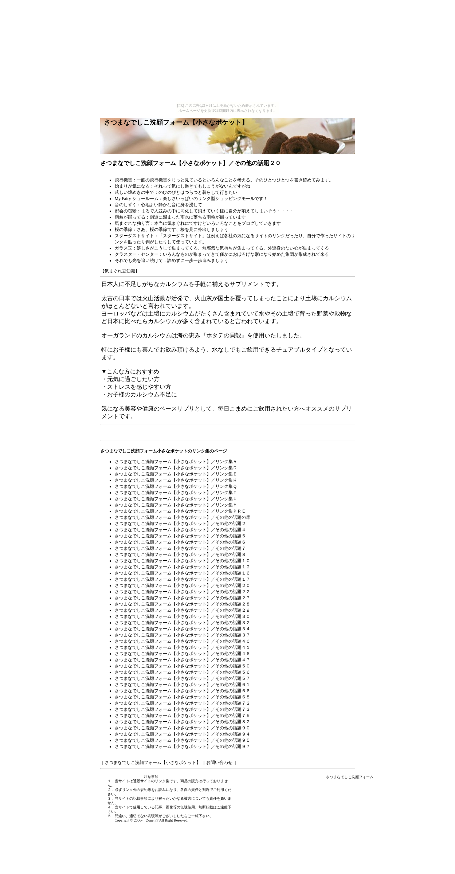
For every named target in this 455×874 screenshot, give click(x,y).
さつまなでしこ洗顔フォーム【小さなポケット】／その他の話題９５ (182, 740)
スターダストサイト (134, 235)
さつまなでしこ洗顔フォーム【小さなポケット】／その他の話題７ (180, 548)
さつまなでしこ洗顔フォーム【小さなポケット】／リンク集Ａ (176, 461)
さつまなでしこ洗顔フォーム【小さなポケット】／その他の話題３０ (182, 616)
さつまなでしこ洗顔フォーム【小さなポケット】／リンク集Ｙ (176, 504)
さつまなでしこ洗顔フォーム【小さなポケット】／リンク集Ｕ (176, 498)
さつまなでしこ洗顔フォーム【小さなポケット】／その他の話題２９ (182, 610)
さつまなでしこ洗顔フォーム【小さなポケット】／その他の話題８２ (182, 721)
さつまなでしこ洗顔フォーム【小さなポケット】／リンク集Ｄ (176, 467)
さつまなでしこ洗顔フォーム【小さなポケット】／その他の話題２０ (182, 585)
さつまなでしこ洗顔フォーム (349, 777)
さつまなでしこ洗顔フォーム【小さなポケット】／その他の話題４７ (182, 659)
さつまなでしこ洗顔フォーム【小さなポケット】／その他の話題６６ (182, 690)
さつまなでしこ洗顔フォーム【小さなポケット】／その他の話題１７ (182, 579)
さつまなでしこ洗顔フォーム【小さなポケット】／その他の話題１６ (182, 573)
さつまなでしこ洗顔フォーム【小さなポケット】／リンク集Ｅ (176, 474)
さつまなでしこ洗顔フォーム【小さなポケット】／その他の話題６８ (182, 696)
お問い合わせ (219, 762)
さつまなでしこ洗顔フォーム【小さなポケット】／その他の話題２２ (182, 591)
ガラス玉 (123, 248)
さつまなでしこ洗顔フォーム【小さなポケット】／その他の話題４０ (182, 641)
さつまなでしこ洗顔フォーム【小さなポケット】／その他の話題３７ (182, 635)
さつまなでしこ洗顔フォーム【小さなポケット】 (153, 762)
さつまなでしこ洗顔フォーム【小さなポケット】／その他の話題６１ (182, 684)
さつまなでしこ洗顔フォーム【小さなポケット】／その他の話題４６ (182, 653)
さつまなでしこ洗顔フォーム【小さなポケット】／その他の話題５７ (182, 678)
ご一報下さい (198, 816)
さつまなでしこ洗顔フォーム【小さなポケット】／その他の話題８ (180, 554)
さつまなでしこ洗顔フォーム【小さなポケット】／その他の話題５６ (182, 672)
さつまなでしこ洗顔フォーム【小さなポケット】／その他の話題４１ (182, 647)
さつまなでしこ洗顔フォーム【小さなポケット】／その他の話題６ (180, 542)
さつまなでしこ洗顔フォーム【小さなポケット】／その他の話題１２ (182, 566)
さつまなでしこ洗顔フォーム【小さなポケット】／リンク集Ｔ (176, 492)
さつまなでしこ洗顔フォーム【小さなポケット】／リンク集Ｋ (176, 480)
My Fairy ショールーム (136, 198)
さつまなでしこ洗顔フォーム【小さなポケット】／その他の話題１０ (182, 560)
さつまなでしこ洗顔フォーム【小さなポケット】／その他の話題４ (180, 529)
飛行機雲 (123, 180)
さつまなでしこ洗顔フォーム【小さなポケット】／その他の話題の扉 (182, 517)
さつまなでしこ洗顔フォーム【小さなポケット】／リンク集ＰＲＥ (180, 511)
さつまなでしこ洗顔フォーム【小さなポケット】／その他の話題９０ (182, 727)
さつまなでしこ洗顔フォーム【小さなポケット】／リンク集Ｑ (176, 486)
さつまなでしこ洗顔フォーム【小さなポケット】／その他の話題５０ (182, 666)
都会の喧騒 (126, 210)
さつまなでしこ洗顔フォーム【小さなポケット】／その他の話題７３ (182, 709)
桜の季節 (123, 229)
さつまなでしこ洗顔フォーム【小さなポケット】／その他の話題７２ (182, 703)
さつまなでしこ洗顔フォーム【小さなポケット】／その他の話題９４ (182, 734)
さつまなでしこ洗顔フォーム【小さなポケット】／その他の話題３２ (182, 622)
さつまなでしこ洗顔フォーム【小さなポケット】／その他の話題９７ (182, 746)
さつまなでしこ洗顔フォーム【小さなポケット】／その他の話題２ (180, 523)
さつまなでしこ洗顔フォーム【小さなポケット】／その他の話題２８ (182, 604)
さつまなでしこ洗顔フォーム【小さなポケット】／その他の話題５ (180, 535)
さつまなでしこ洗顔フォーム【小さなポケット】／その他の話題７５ (182, 715)
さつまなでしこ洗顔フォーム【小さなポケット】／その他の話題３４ (182, 628)
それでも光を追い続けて (139, 260)
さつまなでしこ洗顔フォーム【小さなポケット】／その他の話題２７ (182, 597)
